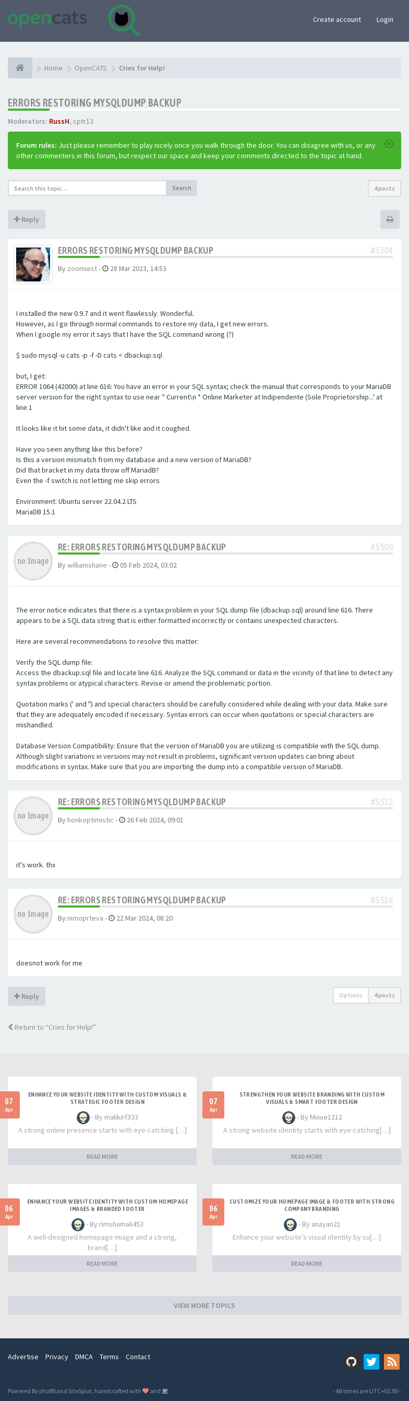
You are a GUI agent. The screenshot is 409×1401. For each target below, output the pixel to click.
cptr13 (83, 121)
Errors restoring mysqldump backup (95, 103)
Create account (337, 19)
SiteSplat (80, 1391)
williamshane (87, 565)
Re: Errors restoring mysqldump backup (142, 546)
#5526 (382, 899)
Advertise (23, 1356)
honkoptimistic (90, 820)
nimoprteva (85, 918)
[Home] (20, 67)
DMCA (84, 1356)
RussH (59, 121)
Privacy (56, 1356)
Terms (109, 1356)
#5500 (382, 546)
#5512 (382, 801)
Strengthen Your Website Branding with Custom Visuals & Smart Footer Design (312, 1098)
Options (351, 995)
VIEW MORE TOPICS (204, 1305)
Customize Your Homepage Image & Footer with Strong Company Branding (312, 1205)
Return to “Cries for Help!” (52, 1027)
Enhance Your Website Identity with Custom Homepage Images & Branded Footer (107, 1205)
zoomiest (82, 268)
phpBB (47, 1391)
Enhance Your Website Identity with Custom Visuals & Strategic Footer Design (107, 1098)
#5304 (382, 250)
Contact (138, 1356)
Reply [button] (26, 219)
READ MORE (102, 1156)
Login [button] (385, 19)
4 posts (384, 188)
